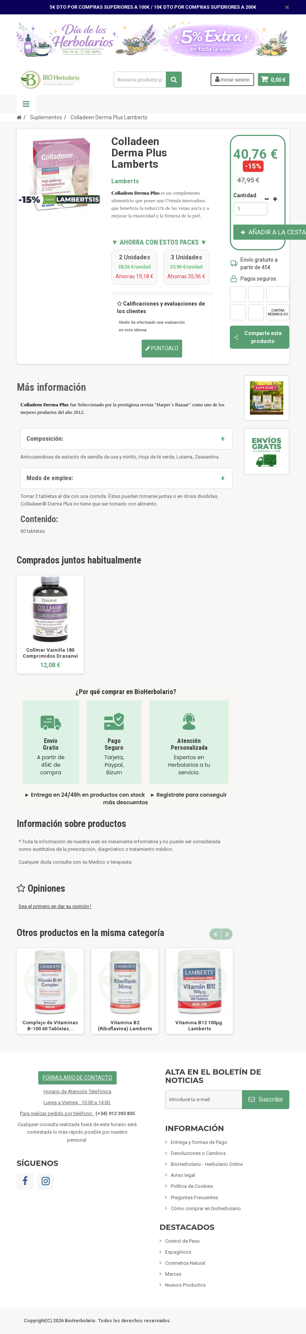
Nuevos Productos (185, 1285)
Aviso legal (183, 1175)
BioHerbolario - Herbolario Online (207, 1164)
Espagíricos (178, 1252)
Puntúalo (161, 348)
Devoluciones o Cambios (198, 1153)
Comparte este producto (258, 337)
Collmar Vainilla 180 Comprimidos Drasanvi (50, 653)
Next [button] (227, 934)
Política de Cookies (192, 1186)
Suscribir (265, 1099)
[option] (50, 624)
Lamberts (125, 181)
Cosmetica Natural (185, 1263)
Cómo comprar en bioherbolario (206, 1208)
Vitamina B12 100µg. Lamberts (199, 1025)
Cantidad (244, 195)
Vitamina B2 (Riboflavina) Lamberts (125, 1025)
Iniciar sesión (232, 79)
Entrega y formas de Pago (199, 1142)
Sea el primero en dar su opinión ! (55, 906)
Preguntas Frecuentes (194, 1197)
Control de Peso (182, 1241)
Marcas (173, 1274)
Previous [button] (215, 934)
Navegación (26, 104)
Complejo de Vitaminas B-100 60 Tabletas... (50, 1025)
